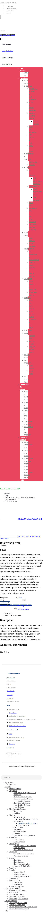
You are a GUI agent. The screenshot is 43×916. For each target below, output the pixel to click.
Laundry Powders (20, 874)
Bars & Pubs (13, 892)
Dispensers (28, 86)
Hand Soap (18, 860)
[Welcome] (21, 30)
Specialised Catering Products (33, 227)
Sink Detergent (23, 825)
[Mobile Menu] (0, 17)
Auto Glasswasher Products (28, 819)
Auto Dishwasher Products (37, 192)
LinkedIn (16, 605)
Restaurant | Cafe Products (18, 899)
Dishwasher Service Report (28, 474)
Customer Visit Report (17, 905)
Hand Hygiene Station (31, 314)
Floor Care (13, 837)
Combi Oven (18, 827)
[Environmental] (21, 64)
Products (24, 78)
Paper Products (14, 880)
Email (29, 605)
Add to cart (5, 603)
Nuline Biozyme (15, 789)
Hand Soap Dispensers (22, 803)
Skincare (27, 298)
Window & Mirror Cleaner (23, 850)
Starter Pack (13, 878)
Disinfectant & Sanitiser (17, 809)
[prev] (21, 519)
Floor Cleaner (18, 840)
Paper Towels (18, 882)
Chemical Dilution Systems (32, 116)
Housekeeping (29, 249)
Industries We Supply (24, 386)
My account (23, 69)
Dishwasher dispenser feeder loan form (28, 464)
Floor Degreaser (19, 842)
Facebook (3, 605)
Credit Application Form (28, 445)
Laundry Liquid (19, 872)
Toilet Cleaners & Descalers (24, 854)
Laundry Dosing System (32, 349)
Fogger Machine (24, 801)
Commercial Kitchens (17, 897)
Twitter (10, 605)
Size (1, 598)
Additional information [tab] (13, 615)
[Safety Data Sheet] (21, 51)
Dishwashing (33, 186)
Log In (9, 12)
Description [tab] (9, 613)
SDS (22, 480)
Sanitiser (32, 165)
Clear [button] (20, 598)
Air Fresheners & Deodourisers (25, 846)
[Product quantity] (13, 600)
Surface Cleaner (19, 848)
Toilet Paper (18, 884)
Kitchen (27, 167)
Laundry (27, 333)
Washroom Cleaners (21, 856)
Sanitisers (32, 222)
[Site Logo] (5, 22)
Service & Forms (23, 438)
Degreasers (33, 208)
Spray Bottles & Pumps (22, 805)
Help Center (10, 10)
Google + (23, 605)
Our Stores (10, 6)
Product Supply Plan (27, 379)
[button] (1, 774)
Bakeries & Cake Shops (17, 890)
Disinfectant (33, 162)
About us (12, 785)
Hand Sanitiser (19, 862)
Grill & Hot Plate (20, 831)
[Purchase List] (21, 44)
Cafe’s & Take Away (16, 895)
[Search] (40, 778)
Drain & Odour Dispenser (23, 797)
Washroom (28, 279)
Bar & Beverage (19, 817)
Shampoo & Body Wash (22, 866)
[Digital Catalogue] (21, 57)
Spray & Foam (19, 807)
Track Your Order (11, 8)
